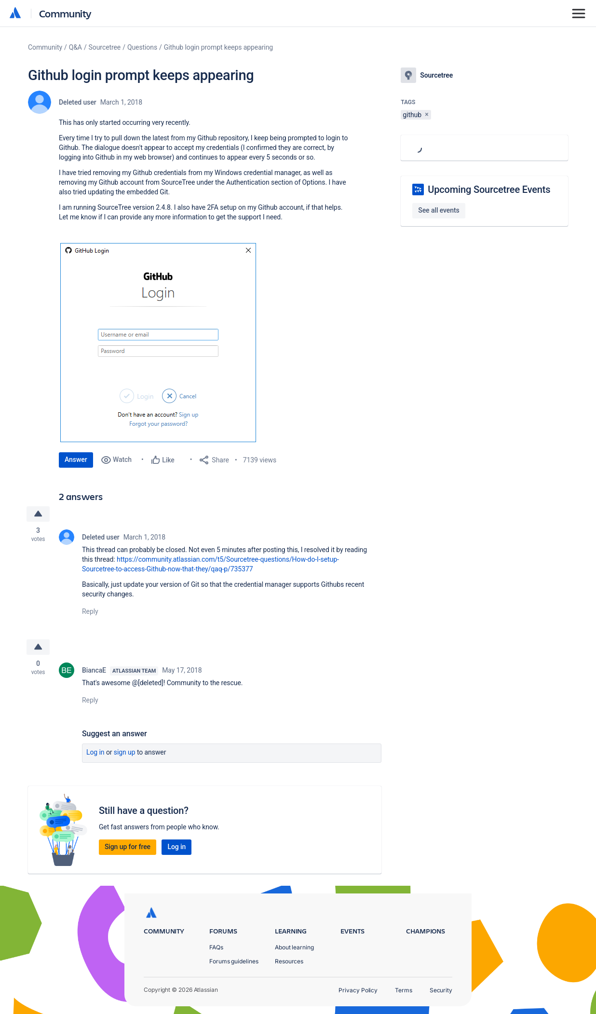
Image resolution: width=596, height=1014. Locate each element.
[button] (158, 342)
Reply (90, 611)
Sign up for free (127, 847)
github (412, 115)
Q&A (75, 47)
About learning (294, 947)
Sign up (124, 752)
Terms (403, 990)
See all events (438, 210)
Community (65, 13)
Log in (95, 752)
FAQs (216, 947)
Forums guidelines (233, 961)
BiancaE (94, 670)
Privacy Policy (358, 990)
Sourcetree (105, 47)
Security (441, 990)
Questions (142, 47)
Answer (76, 459)
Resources (289, 961)
